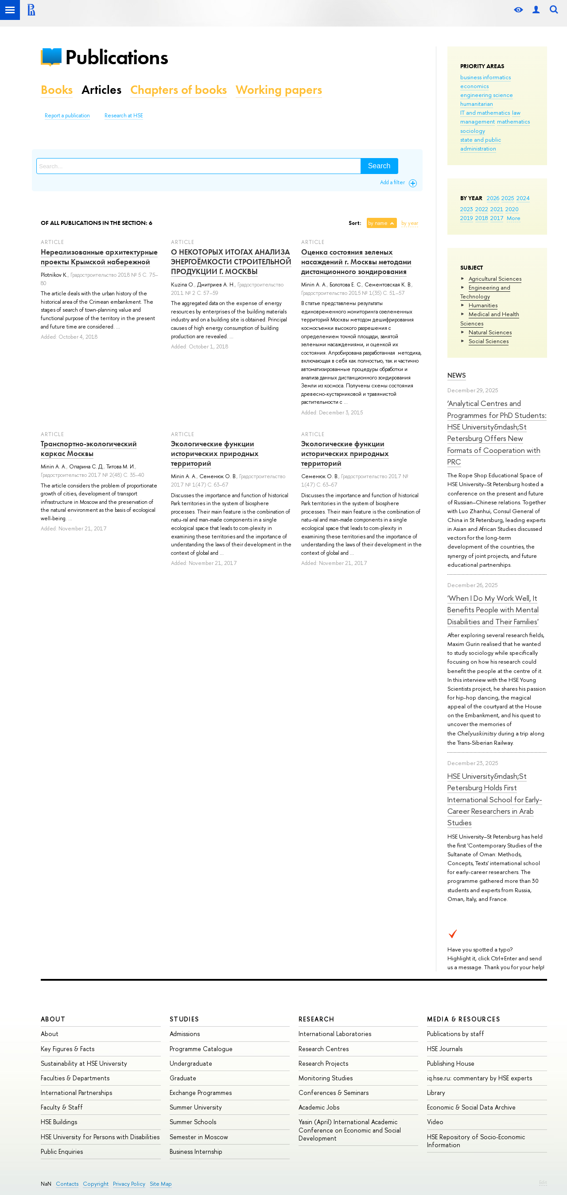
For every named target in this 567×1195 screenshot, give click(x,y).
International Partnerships (76, 1092)
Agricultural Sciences (495, 278)
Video (435, 1122)
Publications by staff (455, 1033)
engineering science (486, 95)
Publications (116, 56)
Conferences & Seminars (334, 1092)
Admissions (185, 1033)
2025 (507, 198)
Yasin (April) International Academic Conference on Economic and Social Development (350, 1130)
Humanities (483, 305)
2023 (466, 209)
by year (409, 223)
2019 (466, 218)
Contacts (67, 1183)
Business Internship (196, 1151)
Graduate (183, 1078)
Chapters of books (178, 89)
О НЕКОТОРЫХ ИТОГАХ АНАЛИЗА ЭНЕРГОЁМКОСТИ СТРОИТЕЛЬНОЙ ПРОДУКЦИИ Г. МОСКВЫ (231, 261)
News (456, 375)
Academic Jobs (319, 1107)
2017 (496, 218)
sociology (472, 131)
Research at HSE (124, 115)
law (516, 112)
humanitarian (476, 104)
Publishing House (450, 1063)
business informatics (485, 77)
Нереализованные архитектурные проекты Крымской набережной (99, 257)
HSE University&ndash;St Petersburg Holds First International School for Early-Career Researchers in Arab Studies (494, 799)
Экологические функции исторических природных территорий (215, 453)
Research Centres (324, 1048)
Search (379, 166)
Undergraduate (191, 1063)
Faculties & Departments (75, 1078)
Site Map (161, 1183)
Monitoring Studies (326, 1078)
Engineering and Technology (485, 291)
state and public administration (480, 143)
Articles (101, 89)
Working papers (279, 89)
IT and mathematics (485, 112)
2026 (493, 198)
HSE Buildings (59, 1122)
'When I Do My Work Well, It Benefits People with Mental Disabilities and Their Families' (493, 610)
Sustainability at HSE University (84, 1063)
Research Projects (323, 1063)
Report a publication (67, 115)
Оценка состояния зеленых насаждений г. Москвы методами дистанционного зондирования (356, 261)
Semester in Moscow (199, 1137)
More (513, 218)
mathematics (513, 121)
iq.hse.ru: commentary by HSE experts (479, 1078)
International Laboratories (335, 1033)
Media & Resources (463, 1019)
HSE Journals (444, 1048)
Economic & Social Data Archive (471, 1107)
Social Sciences (489, 341)
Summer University (196, 1107)
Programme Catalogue (201, 1048)
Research (317, 1019)
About (53, 1019)
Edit (543, 1182)
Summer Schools (193, 1122)
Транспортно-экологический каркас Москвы (89, 448)
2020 (512, 209)
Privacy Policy (129, 1183)
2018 (481, 218)
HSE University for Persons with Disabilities (100, 1137)
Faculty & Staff (62, 1107)
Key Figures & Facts (67, 1048)
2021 (496, 209)
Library (436, 1092)
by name (378, 223)
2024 (523, 198)
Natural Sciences (490, 332)
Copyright (96, 1183)
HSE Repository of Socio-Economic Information (476, 1141)
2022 (481, 209)
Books (57, 89)
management (477, 121)
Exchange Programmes (201, 1092)
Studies (184, 1019)
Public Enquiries (62, 1151)
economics (474, 86)
